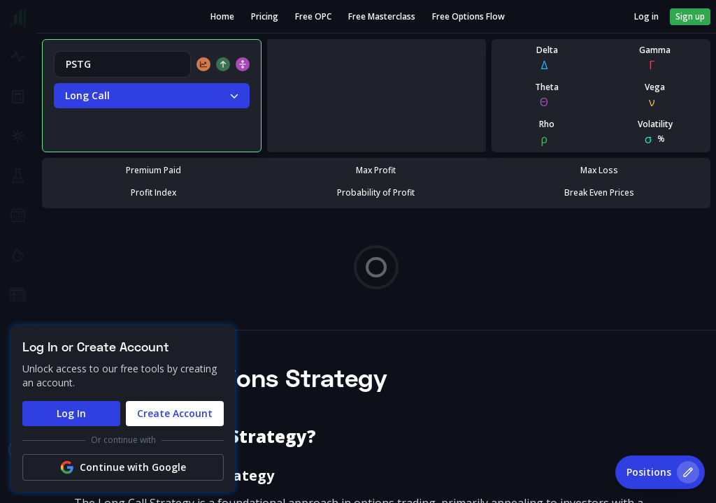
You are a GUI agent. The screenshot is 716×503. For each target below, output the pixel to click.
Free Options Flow (468, 16)
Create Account (175, 413)
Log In (71, 413)
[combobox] (122, 64)
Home (222, 16)
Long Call (151, 95)
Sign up (690, 16)
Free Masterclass (381, 16)
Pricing (264, 16)
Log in (646, 16)
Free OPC (313, 16)
